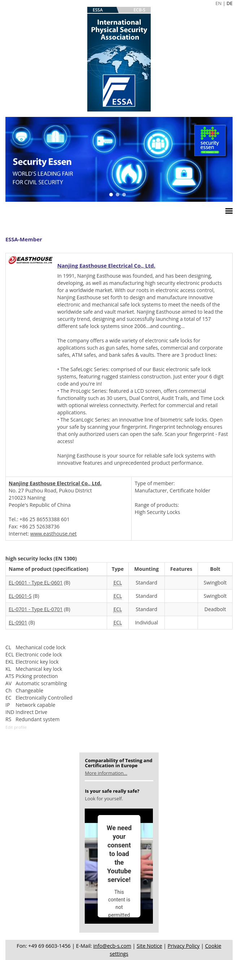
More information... (106, 773)
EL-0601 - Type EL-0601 (36, 582)
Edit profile (16, 727)
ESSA (98, 10)
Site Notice (149, 945)
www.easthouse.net (53, 533)
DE (229, 3)
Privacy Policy (184, 945)
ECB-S (139, 10)
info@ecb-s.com (112, 945)
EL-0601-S (20, 595)
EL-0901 (18, 622)
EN (218, 3)
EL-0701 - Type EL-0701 (36, 609)
